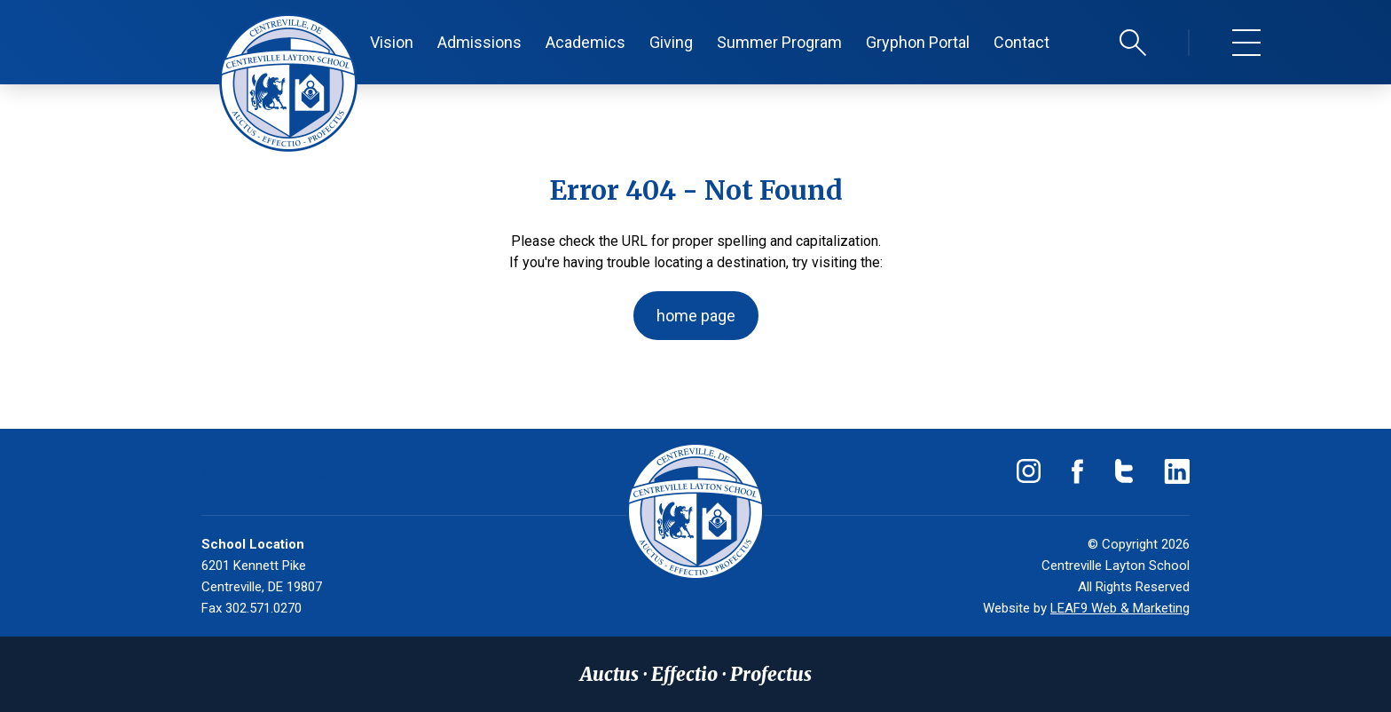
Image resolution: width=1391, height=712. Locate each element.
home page (695, 315)
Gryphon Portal (918, 42)
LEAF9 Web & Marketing (1120, 608)
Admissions (479, 42)
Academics (585, 42)
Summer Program (779, 42)
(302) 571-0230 (272, 471)
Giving (671, 42)
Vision (391, 42)
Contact (1021, 42)
